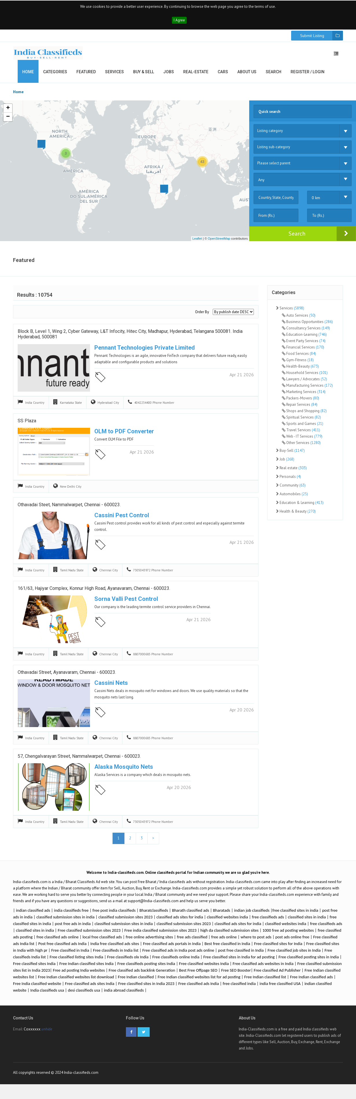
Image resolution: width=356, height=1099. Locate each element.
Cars (223, 77)
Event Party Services (304, 346)
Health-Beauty (300, 371)
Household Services (305, 377)
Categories (55, 77)
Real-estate (195, 77)
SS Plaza (27, 427)
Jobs (168, 77)
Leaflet (197, 243)
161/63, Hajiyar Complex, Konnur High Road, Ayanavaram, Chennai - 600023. (94, 595)
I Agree (179, 25)
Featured (86, 77)
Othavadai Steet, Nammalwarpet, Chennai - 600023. (69, 511)
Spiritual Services (301, 422)
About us (246, 77)
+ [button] (8, 113)
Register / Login (307, 77)
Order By (202, 317)
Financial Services (303, 352)
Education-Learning (304, 339)
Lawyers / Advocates (304, 384)
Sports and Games (302, 428)
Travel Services (301, 435)
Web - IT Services (302, 441)
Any (261, 185)
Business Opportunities (307, 326)
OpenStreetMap (219, 243)
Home (28, 77)
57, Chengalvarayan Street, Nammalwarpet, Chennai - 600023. (79, 763)
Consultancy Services (306, 333)
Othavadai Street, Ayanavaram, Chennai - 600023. (67, 679)
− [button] (8, 122)
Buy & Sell (143, 77)
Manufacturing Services (307, 390)
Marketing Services (304, 397)
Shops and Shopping (304, 416)
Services (114, 77)
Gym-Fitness (298, 365)
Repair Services (300, 409)
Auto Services (298, 320)
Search (273, 77)
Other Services (301, 447)
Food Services (299, 358)
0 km (316, 203)
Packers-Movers (300, 403)
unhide (46, 1038)
